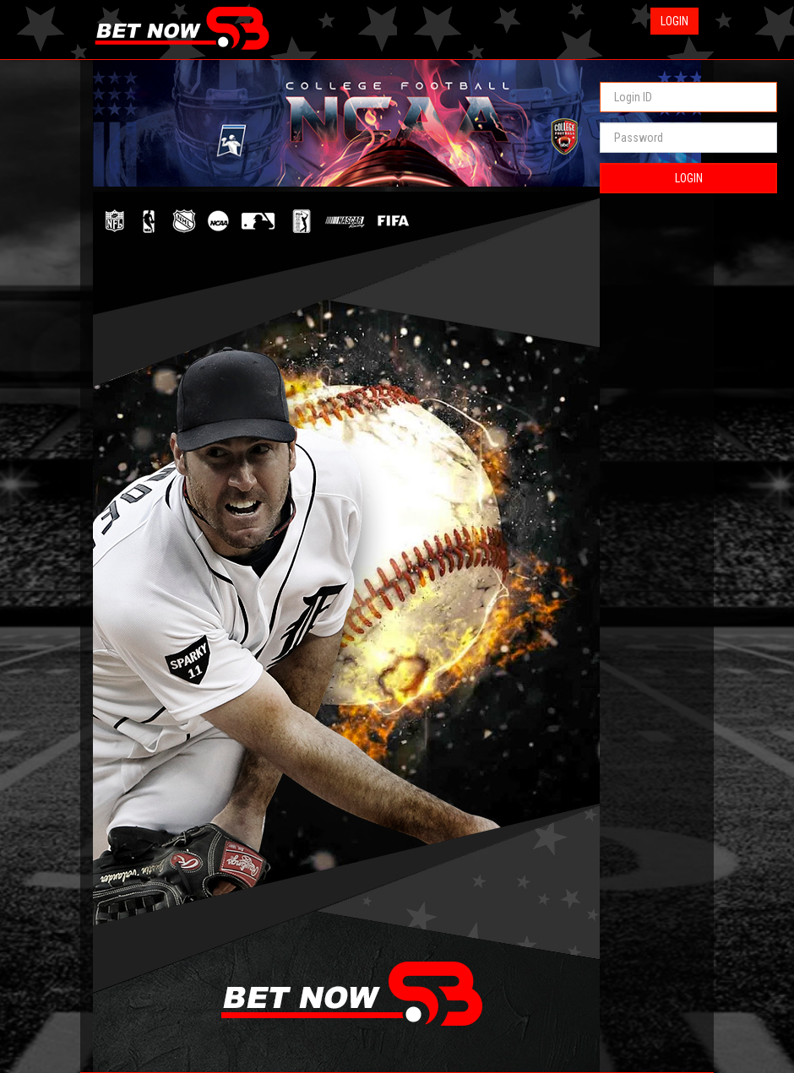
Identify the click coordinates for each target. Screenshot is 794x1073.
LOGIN (689, 178)
